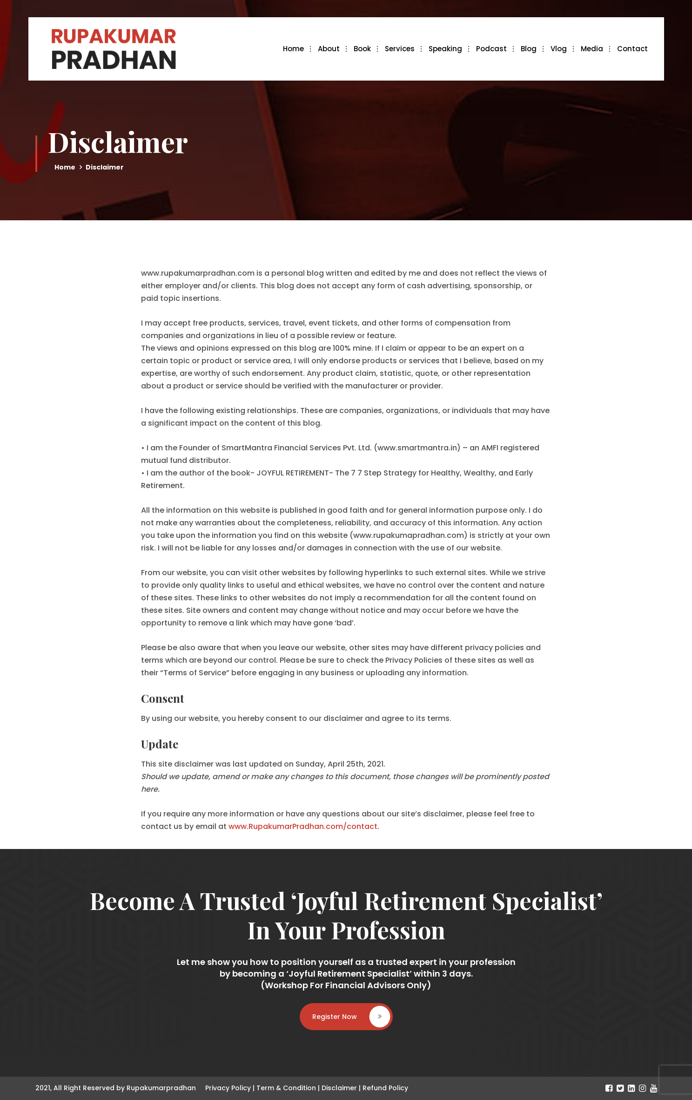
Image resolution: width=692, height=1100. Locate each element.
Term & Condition (286, 1088)
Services (400, 49)
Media (592, 49)
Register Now (351, 1016)
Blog (529, 49)
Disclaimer (339, 1088)
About (329, 49)
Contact (632, 49)
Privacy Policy (228, 1088)
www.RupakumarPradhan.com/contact (302, 826)
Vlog (559, 49)
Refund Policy (385, 1088)
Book (362, 49)
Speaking (445, 49)
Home (293, 49)
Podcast (491, 49)
